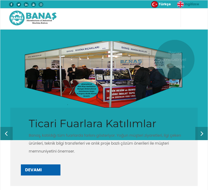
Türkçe (161, 4)
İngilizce (188, 4)
